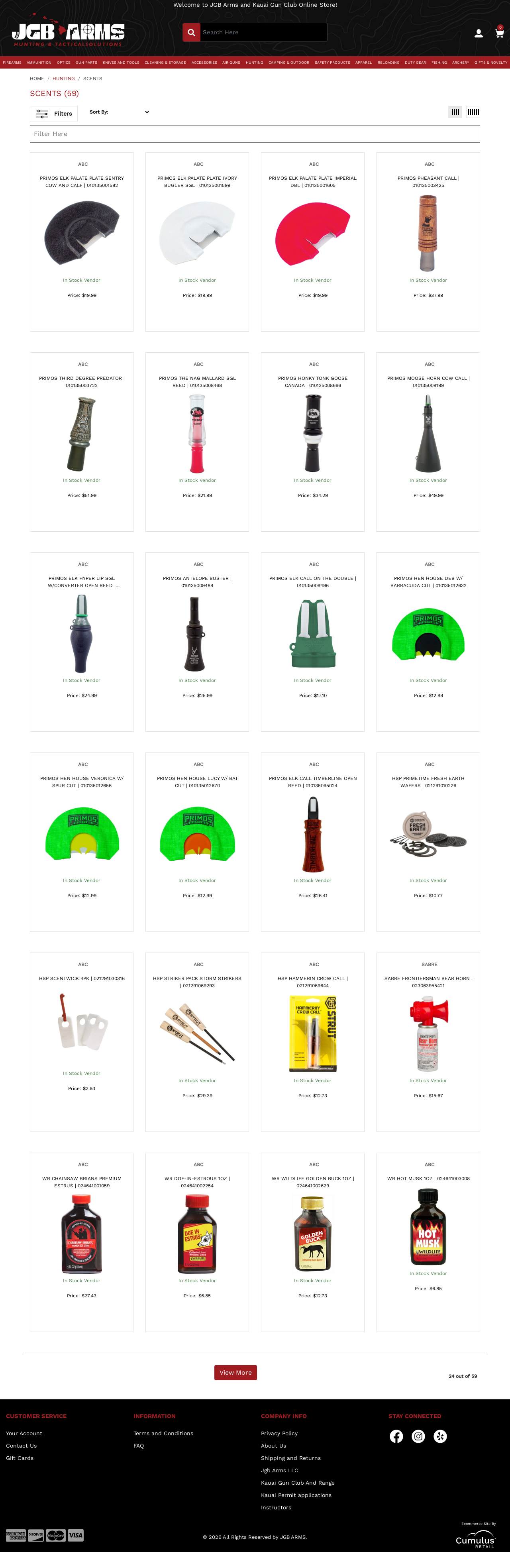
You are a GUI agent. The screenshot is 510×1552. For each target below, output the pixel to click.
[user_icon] (479, 33)
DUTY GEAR (415, 62)
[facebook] (396, 1436)
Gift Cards (19, 1458)
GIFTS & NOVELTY (491, 62)
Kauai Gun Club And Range (298, 1482)
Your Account (24, 1433)
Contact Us (21, 1445)
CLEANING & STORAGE (165, 62)
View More (236, 1372)
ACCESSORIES (204, 62)
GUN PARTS (86, 62)
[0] (499, 33)
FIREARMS (12, 62)
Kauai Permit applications (296, 1495)
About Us (273, 1445)
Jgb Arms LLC (279, 1470)
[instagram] (418, 1436)
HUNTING (254, 62)
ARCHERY (460, 62)
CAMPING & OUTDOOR (289, 62)
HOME (37, 78)
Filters (54, 114)
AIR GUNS (231, 62)
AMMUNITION (39, 62)
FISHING (439, 62)
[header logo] (68, 32)
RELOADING (389, 62)
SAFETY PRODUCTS (332, 62)
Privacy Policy (279, 1433)
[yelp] (440, 1436)
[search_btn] (191, 32)
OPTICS (64, 62)
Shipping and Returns (291, 1458)
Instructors (276, 1507)
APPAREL (363, 62)
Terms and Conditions (163, 1433)
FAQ (138, 1445)
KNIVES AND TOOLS (121, 62)
